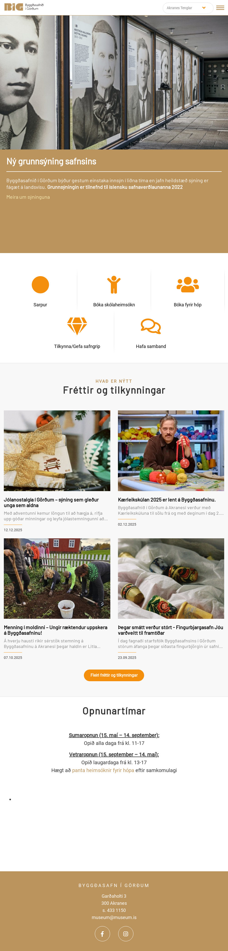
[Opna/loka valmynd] (220, 7)
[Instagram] (125, 933)
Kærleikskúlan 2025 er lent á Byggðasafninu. (167, 499)
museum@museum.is (114, 917)
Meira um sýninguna (28, 197)
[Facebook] (102, 933)
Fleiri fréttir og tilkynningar (114, 675)
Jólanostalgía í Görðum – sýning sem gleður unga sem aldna (51, 502)
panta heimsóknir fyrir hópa (103, 770)
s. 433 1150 (114, 910)
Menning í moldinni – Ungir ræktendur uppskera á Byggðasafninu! (55, 630)
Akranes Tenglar (179, 8)
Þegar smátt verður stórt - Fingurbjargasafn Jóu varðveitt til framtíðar (170, 630)
